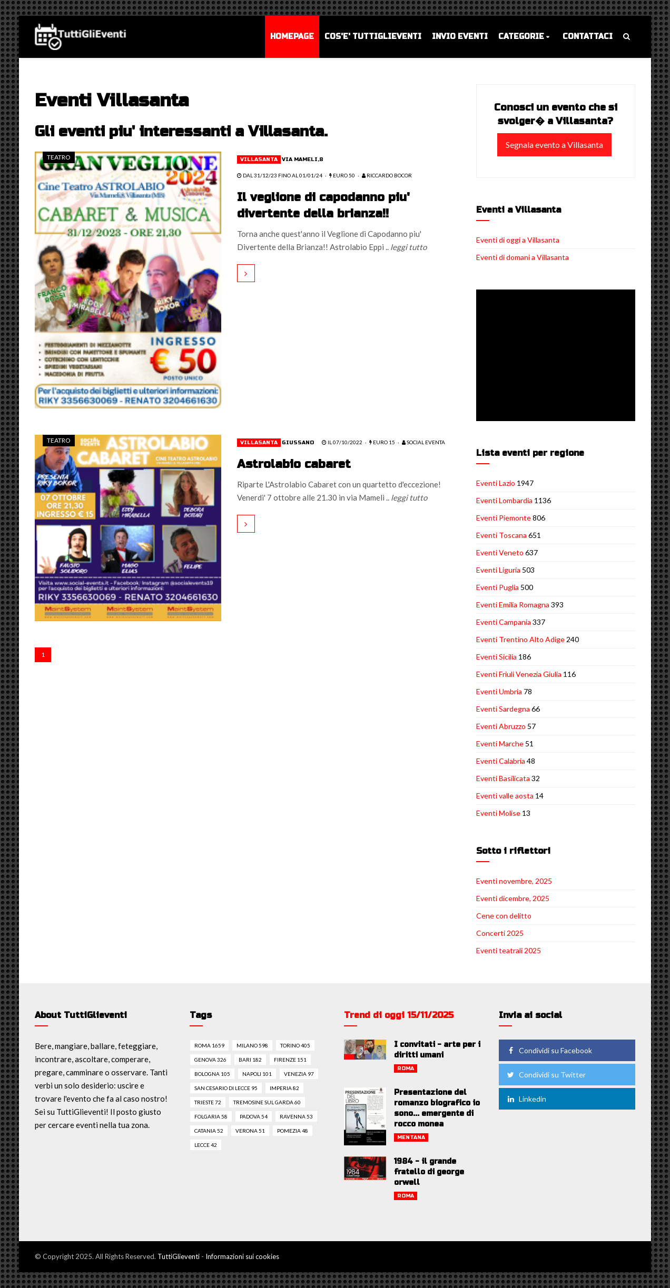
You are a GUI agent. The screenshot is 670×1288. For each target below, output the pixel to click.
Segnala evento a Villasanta (554, 144)
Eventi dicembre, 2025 (512, 898)
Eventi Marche (500, 743)
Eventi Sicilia (496, 656)
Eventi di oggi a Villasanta (517, 239)
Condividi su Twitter (546, 1074)
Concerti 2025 (500, 932)
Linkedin (526, 1098)
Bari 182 (250, 1059)
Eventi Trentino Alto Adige (520, 639)
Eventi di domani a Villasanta (522, 257)
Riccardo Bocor (387, 175)
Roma (405, 1068)
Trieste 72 (207, 1102)
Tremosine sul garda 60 (267, 1102)
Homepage (292, 36)
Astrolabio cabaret (294, 464)
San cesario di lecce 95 (226, 1088)
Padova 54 (254, 1116)
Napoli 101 (257, 1074)
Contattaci (588, 36)
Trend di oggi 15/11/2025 (399, 1015)
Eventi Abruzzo (501, 726)
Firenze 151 (290, 1059)
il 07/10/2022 (342, 442)
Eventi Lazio (495, 482)
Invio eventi (460, 36)
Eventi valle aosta (505, 795)
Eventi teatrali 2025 (508, 950)
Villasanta (259, 159)
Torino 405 (295, 1045)
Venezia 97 (299, 1074)
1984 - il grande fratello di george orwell (429, 1172)
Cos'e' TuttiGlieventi (372, 36)
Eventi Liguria (498, 569)
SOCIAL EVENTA (423, 442)
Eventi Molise (498, 812)
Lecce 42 (205, 1145)
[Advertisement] (557, 356)
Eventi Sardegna (503, 708)
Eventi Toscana (501, 535)
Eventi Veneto (500, 552)
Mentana (411, 1137)
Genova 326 (210, 1059)
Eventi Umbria (499, 691)
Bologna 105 (212, 1074)
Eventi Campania (503, 621)
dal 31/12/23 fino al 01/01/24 (279, 175)
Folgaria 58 (211, 1116)
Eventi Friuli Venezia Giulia (518, 674)
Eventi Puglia (497, 587)
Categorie (521, 36)
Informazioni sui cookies (242, 1256)
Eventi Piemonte (503, 517)
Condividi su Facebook (549, 1050)
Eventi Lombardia (504, 500)
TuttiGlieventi (178, 1256)
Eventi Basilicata (503, 778)
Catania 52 (208, 1130)
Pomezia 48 (292, 1130)
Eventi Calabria (500, 760)
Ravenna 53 (296, 1116)
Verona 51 (250, 1130)
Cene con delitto (503, 915)
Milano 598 (252, 1045)
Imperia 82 (284, 1088)
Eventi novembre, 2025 (514, 880)
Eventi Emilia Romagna (512, 604)
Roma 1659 (209, 1045)
